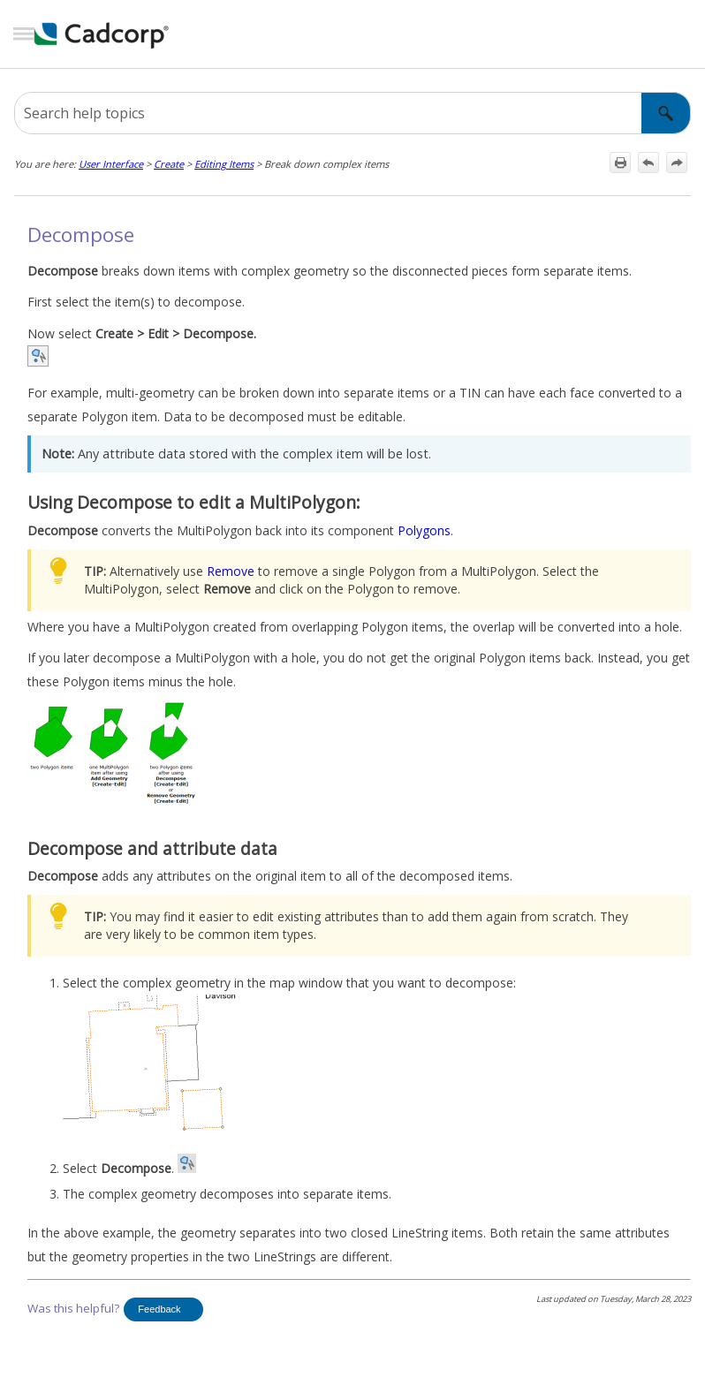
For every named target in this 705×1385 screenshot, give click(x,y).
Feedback (159, 1309)
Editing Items (224, 163)
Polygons (424, 530)
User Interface (111, 163)
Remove (230, 571)
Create (169, 163)
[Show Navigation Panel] (24, 34)
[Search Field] (352, 113)
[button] (666, 113)
